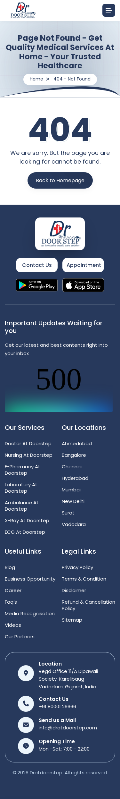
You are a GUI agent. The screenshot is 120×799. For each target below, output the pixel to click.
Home (36, 79)
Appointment (84, 265)
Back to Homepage (60, 180)
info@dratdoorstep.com (68, 727)
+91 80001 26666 (57, 706)
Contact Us (37, 265)
